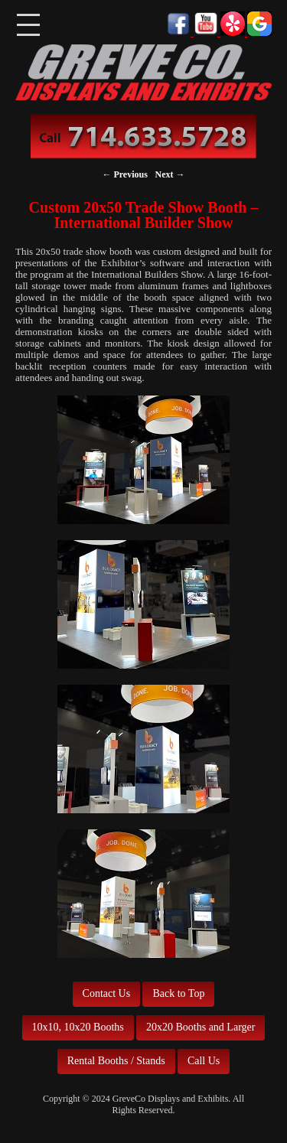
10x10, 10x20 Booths (78, 1027)
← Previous (124, 174)
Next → (170, 174)
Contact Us (107, 993)
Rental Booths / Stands (116, 1060)
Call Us (204, 1060)
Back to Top (178, 993)
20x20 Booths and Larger (200, 1027)
